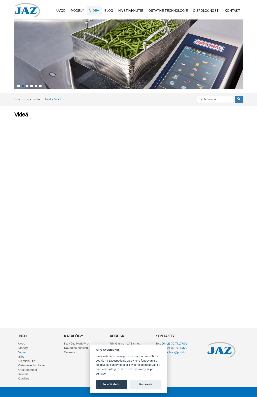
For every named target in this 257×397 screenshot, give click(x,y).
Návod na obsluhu (76, 347)
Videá (94, 10)
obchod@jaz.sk (174, 352)
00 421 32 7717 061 (174, 343)
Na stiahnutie (130, 10)
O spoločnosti (206, 10)
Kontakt (232, 10)
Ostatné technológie (168, 10)
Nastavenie (145, 384)
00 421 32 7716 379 (174, 347)
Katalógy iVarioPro (76, 343)
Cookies (23, 378)
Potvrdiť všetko (111, 384)
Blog (108, 10)
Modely (77, 10)
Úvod (61, 10)
